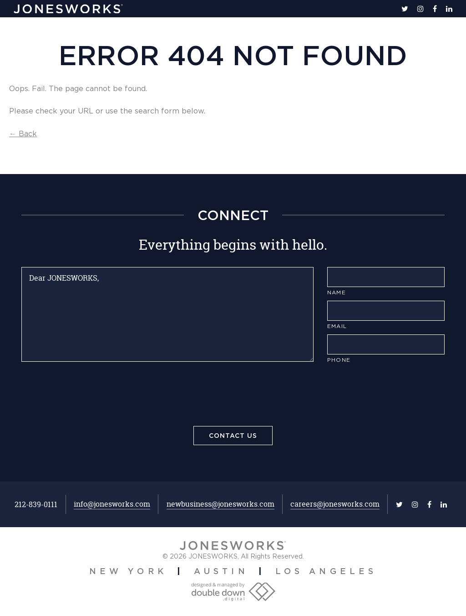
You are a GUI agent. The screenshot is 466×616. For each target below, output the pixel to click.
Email (337, 326)
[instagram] (420, 8)
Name (336, 292)
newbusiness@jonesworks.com (220, 504)
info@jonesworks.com (112, 504)
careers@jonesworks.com (335, 504)
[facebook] (434, 8)
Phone (338, 360)
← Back (23, 133)
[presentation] (233, 396)
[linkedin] (449, 8)
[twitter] (405, 8)
